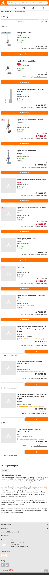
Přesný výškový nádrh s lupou (26, 239)
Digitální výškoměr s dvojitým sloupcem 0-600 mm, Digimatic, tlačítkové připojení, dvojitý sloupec (32, 329)
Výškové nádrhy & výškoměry (19, 11)
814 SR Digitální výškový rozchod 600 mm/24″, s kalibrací (29, 430)
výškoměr (25, 477)
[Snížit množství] (3, 351)
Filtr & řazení (20, 21)
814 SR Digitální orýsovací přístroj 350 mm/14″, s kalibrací (29, 363)
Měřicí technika (5, 11)
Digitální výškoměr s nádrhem (26, 61)
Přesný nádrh (21, 267)
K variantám (24, 54)
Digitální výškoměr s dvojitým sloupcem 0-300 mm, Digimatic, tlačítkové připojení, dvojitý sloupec (32, 396)
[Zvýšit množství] (22, 351)
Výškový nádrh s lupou (24, 33)
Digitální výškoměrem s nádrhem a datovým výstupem (31, 209)
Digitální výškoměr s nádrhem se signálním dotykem (31, 297)
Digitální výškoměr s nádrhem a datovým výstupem (30, 90)
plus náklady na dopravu (40, 48)
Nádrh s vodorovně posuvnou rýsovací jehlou (31, 179)
